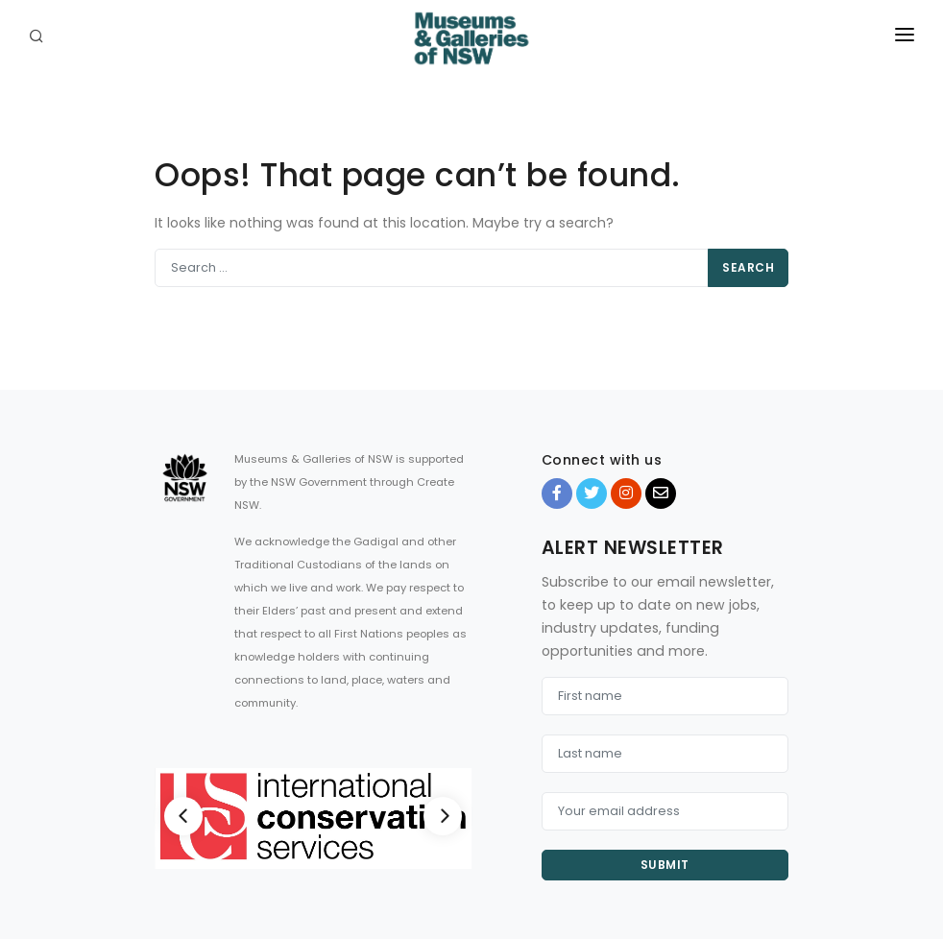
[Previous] (183, 816)
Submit (665, 864)
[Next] (442, 816)
